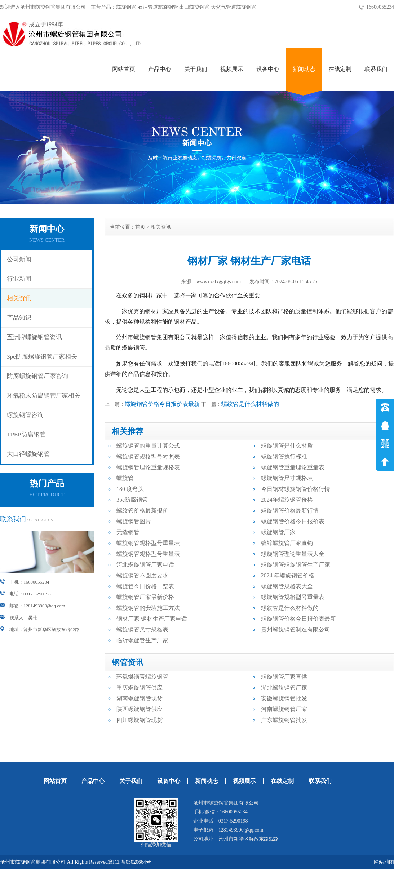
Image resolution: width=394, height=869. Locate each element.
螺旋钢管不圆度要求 (142, 575)
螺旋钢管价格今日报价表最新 (162, 404)
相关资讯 (19, 298)
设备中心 (267, 69)
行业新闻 (19, 278)
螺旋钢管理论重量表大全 (292, 554)
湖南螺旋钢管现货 (139, 698)
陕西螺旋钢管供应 (139, 709)
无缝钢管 (128, 532)
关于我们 (195, 69)
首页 (140, 227)
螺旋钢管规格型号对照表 (148, 456)
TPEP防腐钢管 (26, 434)
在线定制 (339, 69)
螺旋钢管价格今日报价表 (292, 521)
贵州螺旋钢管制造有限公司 (295, 629)
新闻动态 (303, 69)
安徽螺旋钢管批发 (284, 698)
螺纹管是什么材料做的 (250, 404)
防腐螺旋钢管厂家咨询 (37, 376)
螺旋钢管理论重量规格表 (148, 467)
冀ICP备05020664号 (129, 862)
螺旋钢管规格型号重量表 (148, 543)
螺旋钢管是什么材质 (287, 446)
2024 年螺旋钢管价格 (287, 575)
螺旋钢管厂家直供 (284, 677)
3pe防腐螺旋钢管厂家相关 (42, 356)
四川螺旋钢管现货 (139, 720)
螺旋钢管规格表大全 (287, 586)
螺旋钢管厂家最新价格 (145, 597)
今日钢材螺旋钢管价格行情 (295, 489)
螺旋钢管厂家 (278, 532)
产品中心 (159, 69)
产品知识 (19, 317)
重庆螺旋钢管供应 (139, 687)
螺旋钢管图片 (133, 521)
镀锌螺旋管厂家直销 (287, 543)
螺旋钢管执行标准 (284, 456)
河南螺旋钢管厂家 (284, 709)
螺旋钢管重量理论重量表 (292, 467)
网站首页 (123, 69)
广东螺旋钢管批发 (284, 720)
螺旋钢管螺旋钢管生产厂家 (295, 565)
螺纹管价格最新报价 (142, 510)
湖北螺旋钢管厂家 (284, 687)
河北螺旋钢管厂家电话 (145, 565)
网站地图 (384, 862)
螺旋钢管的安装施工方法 (148, 608)
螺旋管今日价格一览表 (145, 586)
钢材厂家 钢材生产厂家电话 (151, 619)
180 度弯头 (130, 489)
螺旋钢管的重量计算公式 (148, 446)
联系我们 (376, 69)
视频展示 (231, 69)
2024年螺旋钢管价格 (287, 500)
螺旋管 (125, 478)
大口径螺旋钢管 (28, 454)
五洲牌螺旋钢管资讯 (34, 337)
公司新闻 (19, 259)
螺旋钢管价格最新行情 (290, 510)
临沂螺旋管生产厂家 (142, 640)
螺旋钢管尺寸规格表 (287, 478)
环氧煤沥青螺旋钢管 (142, 677)
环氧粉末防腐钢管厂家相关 (43, 395)
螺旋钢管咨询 (25, 415)
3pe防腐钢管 (132, 500)
